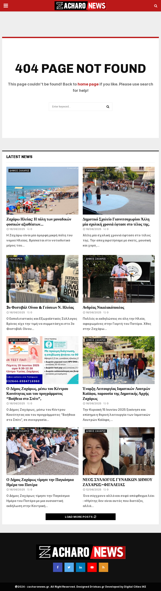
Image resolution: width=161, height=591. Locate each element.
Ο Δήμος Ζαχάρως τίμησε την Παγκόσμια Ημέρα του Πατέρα (40, 482)
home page (88, 84)
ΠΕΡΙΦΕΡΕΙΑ (16, 259)
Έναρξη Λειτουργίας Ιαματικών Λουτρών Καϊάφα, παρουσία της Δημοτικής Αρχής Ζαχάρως (116, 393)
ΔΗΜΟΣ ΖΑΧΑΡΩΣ (19, 170)
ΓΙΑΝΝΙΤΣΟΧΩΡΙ (95, 170)
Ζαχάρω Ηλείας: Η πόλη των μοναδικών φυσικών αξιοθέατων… (38, 221)
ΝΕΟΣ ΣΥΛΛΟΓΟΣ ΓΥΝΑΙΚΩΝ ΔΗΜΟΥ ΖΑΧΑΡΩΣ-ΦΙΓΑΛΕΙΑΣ (118, 482)
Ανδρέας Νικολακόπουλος (104, 307)
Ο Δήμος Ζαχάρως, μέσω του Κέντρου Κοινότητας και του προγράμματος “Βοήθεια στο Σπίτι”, (37, 393)
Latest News (19, 156)
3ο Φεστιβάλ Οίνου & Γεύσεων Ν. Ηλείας (40, 307)
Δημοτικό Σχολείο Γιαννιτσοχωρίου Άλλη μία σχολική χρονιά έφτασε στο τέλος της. (116, 221)
